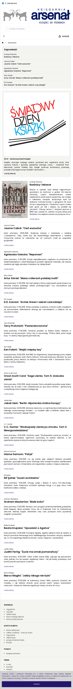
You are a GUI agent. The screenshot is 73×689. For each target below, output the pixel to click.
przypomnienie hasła (15, 640)
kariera (9, 669)
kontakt (9, 667)
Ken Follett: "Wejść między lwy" (23, 349)
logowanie (10, 635)
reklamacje (11, 614)
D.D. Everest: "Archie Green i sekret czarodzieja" (25, 85)
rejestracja (10, 637)
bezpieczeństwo (13, 653)
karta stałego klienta (15, 617)
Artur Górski (8, 75)
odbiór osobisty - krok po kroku (19, 632)
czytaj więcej (9, 173)
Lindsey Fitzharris (10, 54)
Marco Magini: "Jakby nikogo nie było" (27, 575)
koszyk (9, 642)
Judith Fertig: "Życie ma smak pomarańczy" (31, 552)
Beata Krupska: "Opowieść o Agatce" (27, 528)
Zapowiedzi (12, 43)
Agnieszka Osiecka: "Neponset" (18, 71)
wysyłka (9, 612)
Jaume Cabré (9, 61)
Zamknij (36, 684)
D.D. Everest (8, 82)
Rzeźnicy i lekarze (11, 57)
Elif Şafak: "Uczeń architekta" (21, 478)
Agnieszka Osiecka (11, 68)
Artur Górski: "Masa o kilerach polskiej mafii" (23, 78)
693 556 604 (12, 3)
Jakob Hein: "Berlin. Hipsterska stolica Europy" (32, 403)
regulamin (10, 609)
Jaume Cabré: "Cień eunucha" (17, 64)
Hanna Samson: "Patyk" (18, 454)
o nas (8, 664)
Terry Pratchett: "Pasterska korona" (26, 326)
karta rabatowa (12, 630)
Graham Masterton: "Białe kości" (24, 501)
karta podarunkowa (14, 619)
